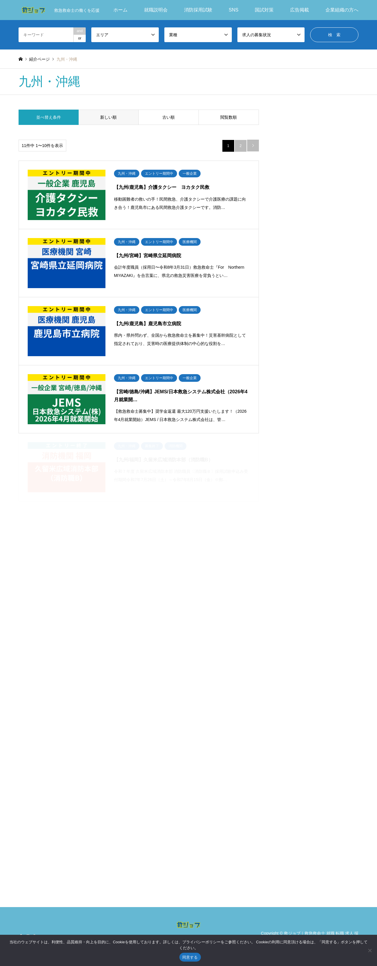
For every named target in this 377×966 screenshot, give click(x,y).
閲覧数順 (228, 117)
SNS (234, 9)
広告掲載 (299, 9)
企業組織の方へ (341, 9)
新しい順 (108, 117)
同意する (190, 957)
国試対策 (264, 9)
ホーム (120, 9)
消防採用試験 (198, 9)
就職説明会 (156, 9)
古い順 (168, 117)
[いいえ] (370, 950)
